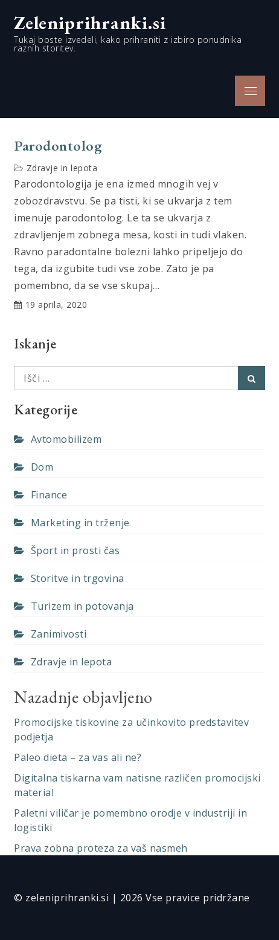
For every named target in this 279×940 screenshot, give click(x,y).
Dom (42, 467)
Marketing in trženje (80, 522)
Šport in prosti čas (75, 550)
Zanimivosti (59, 634)
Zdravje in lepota (62, 168)
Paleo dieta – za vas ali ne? (77, 757)
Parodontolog (58, 146)
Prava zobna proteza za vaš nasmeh (101, 848)
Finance (49, 494)
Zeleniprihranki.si (90, 22)
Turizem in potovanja (82, 606)
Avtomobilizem (66, 439)
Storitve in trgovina (77, 578)
